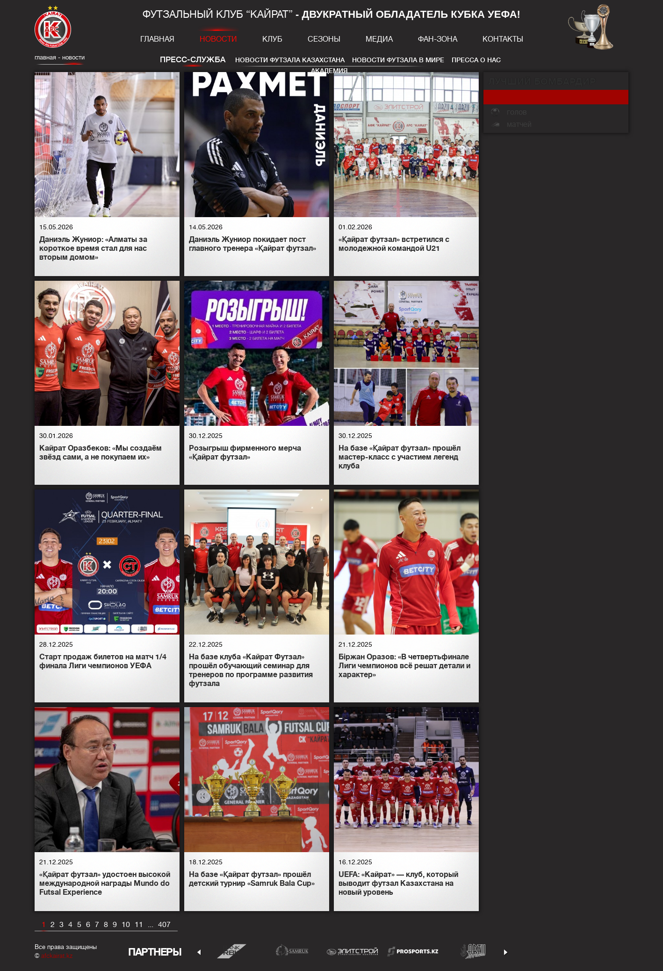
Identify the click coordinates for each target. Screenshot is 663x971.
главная (45, 57)
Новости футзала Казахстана (290, 60)
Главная (157, 39)
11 (139, 924)
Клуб (272, 39)
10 (126, 924)
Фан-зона (437, 39)
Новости (218, 39)
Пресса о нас (476, 60)
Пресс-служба (192, 59)
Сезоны (324, 39)
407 (164, 924)
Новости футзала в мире (398, 60)
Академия (329, 70)
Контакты (503, 39)
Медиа (379, 39)
